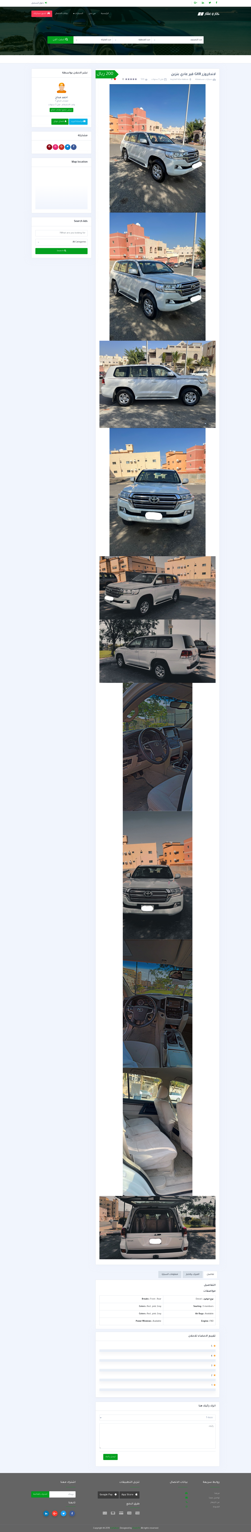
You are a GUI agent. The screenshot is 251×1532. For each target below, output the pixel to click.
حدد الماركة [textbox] (106, 40)
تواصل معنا (214, 1498)
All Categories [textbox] (79, 242)
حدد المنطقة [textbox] (144, 40)
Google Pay (108, 1494)
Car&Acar (114, 1528)
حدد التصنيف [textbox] (196, 40)
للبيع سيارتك (41, 13)
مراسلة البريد (78, 121)
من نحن (92, 14)
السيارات (78, 13)
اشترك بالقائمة (40, 1494)
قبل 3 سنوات (157, 79)
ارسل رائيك (110, 1457)
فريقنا (217, 1493)
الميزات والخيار (192, 1274)
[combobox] (178, 40)
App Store (129, 1494)
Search (61, 250)
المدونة (216, 1507)
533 (142, 79)
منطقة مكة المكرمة (179, 79)
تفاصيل (210, 1274)
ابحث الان (60, 39)
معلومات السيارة (170, 1274)
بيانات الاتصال (61, 14)
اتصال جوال (59, 121)
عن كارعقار (215, 1502)
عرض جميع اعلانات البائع (61, 110)
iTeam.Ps (136, 1528)
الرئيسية (105, 14)
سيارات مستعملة (203, 79)
